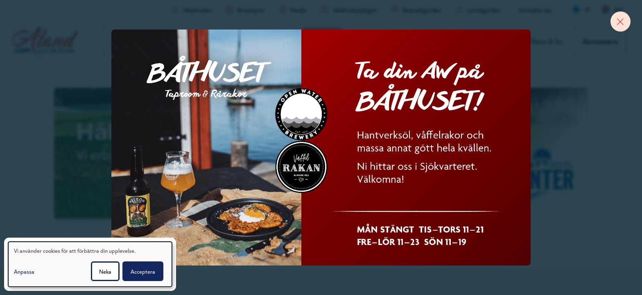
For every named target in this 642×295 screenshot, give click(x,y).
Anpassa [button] (24, 271)
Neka (105, 271)
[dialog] (90, 264)
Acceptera (143, 271)
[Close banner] (619, 22)
